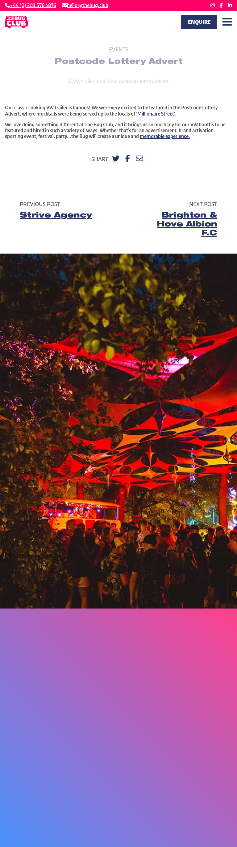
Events (118, 49)
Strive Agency (56, 216)
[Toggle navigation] (227, 22)
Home (77, 75)
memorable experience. (165, 136)
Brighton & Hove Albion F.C (187, 225)
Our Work (99, 75)
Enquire (199, 21)
